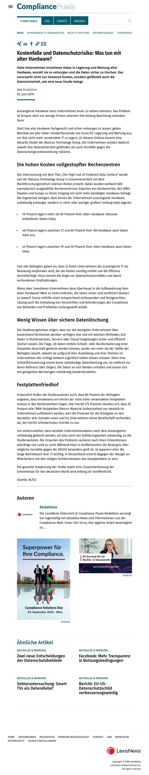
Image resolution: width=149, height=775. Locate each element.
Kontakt (98, 737)
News (20, 32)
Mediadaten (47, 737)
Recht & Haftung (78, 32)
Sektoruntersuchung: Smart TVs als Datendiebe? (42, 686)
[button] (37, 44)
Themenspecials (127, 32)
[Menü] (10, 7)
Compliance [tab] (29, 21)
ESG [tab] (47, 21)
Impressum (122, 737)
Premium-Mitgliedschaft (73, 737)
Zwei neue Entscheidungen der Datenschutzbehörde (41, 658)
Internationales (103, 32)
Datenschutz (16, 740)
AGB (109, 737)
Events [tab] (62, 21)
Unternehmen (27, 737)
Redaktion (30, 90)
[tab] (29, 20)
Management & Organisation (45, 32)
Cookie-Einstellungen (42, 740)
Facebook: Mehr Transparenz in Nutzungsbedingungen (104, 658)
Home (11, 737)
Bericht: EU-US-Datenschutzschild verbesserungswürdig (98, 688)
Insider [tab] (79, 21)
